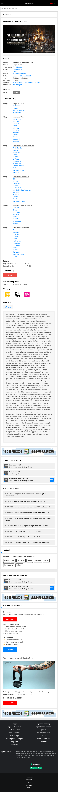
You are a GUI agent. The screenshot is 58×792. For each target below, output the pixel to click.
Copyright (29, 785)
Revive (15, 135)
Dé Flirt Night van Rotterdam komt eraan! (23, 531)
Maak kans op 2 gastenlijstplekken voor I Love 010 (26, 526)
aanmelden (10, 619)
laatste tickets (8, 565)
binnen (15, 71)
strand (30, 561)
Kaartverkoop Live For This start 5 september (25, 501)
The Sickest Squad (19, 199)
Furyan (15, 108)
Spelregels (29, 780)
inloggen (14, 724)
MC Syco (16, 214)
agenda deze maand (43, 727)
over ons (43, 742)
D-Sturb (16, 123)
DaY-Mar (16, 236)
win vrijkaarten (14, 733)
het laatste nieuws (43, 733)
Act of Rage (17, 119)
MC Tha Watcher (19, 110)
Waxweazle (17, 221)
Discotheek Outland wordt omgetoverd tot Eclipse (27, 543)
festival (6, 561)
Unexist (15, 256)
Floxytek (15, 185)
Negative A (17, 161)
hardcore (16, 92)
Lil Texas (16, 159)
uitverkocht (21, 561)
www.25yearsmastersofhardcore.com (26, 82)
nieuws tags (14, 736)
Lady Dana (17, 212)
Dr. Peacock (17, 106)
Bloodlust (16, 121)
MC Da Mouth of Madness (22, 190)
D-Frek (15, 181)
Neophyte (16, 243)
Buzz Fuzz (16, 208)
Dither (15, 154)
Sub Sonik (16, 139)
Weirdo (15, 223)
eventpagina (17, 85)
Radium (15, 194)
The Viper (16, 252)
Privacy (29, 782)
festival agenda (14, 730)
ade (13, 561)
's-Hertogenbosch (19, 74)
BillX (14, 179)
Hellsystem (17, 241)
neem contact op (43, 739)
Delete (15, 126)
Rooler (15, 137)
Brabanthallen (18, 69)
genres (43, 730)
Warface (16, 141)
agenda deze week (14, 727)
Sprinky (15, 197)
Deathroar (16, 183)
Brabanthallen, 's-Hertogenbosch (21, 466)
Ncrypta (16, 130)
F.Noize (15, 157)
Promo (15, 250)
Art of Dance (17, 67)
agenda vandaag (43, 724)
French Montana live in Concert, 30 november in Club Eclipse (28, 519)
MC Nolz (16, 128)
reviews (10, 650)
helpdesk (14, 742)
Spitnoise (16, 168)
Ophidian (16, 245)
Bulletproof (17, 152)
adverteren (14, 745)
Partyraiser (17, 112)
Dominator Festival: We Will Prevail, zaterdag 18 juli (27, 513)
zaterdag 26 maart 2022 (22, 76)
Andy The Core (18, 148)
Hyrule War (17, 188)
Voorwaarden (29, 777)
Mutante (16, 192)
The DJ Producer (19, 170)
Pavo (14, 217)
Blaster (15, 150)
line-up (46, 561)
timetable (38, 561)
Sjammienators (18, 166)
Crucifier (16, 234)
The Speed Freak (19, 201)
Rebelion (16, 132)
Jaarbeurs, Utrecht (15, 473)
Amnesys (16, 230)
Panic (15, 248)
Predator (16, 219)
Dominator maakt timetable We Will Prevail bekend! (27, 507)
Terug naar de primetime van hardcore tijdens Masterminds (25, 495)
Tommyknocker (18, 254)
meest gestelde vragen (14, 739)
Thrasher (16, 172)
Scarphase (17, 163)
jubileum (19, 565)
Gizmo (15, 210)
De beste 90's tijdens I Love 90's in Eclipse (23, 537)
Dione (15, 239)
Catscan (16, 232)
